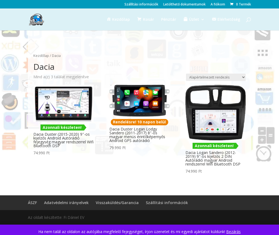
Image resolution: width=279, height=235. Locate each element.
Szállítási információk (141, 5)
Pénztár (168, 20)
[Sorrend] (216, 77)
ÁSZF (32, 202)
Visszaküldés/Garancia (117, 202)
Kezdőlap (41, 55)
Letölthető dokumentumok (184, 5)
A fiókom (218, 5)
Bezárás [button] (233, 231)
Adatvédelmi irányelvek (66, 202)
